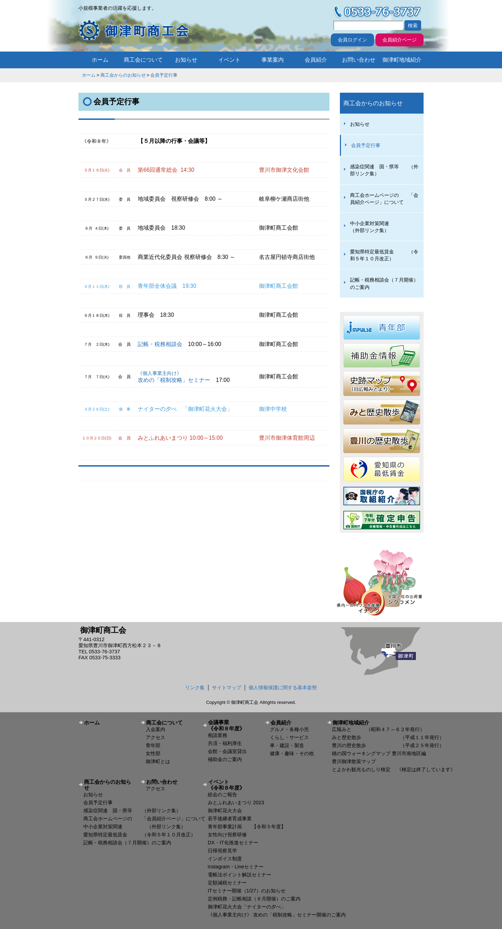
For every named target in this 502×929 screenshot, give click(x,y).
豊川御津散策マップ (354, 761)
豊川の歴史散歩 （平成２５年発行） (388, 745)
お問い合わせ (358, 60)
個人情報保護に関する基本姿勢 (283, 687)
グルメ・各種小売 (289, 729)
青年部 (153, 745)
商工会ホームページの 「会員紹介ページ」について (384, 198)
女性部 (153, 753)
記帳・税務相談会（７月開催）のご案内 (384, 283)
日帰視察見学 (222, 850)
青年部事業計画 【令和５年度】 (247, 826)
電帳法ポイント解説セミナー (239, 874)
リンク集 (195, 687)
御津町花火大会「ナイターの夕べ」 (247, 906)
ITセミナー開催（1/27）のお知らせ (247, 890)
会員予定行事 (163, 75)
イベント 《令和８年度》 (234, 785)
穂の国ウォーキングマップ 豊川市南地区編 (379, 753)
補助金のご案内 (225, 759)
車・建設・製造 (287, 745)
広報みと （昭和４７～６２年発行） (378, 729)
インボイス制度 (225, 858)
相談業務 (217, 735)
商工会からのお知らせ (123, 75)
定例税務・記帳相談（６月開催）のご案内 (254, 898)
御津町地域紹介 (401, 60)
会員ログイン (352, 40)
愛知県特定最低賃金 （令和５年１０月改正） (384, 255)
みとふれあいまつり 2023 (236, 802)
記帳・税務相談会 (160, 344)
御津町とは (158, 761)
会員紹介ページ (399, 40)
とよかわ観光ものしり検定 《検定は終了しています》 (393, 769)
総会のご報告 (222, 794)
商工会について (143, 60)
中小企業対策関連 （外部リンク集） (381, 227)
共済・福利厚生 (225, 743)
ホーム (100, 60)
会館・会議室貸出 (227, 751)
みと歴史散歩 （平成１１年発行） (388, 737)
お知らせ (186, 60)
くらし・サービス (289, 737)
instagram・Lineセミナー (236, 866)
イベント (229, 60)
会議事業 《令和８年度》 (234, 725)
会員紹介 (316, 60)
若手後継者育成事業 (230, 818)
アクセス (155, 737)
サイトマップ (226, 687)
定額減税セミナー (227, 882)
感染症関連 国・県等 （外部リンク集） (384, 170)
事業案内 (272, 60)
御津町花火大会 (225, 810)
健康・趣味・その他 (292, 753)
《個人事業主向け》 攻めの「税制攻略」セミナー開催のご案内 (277, 915)
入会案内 (155, 729)
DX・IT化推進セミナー (233, 842)
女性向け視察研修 (227, 834)
